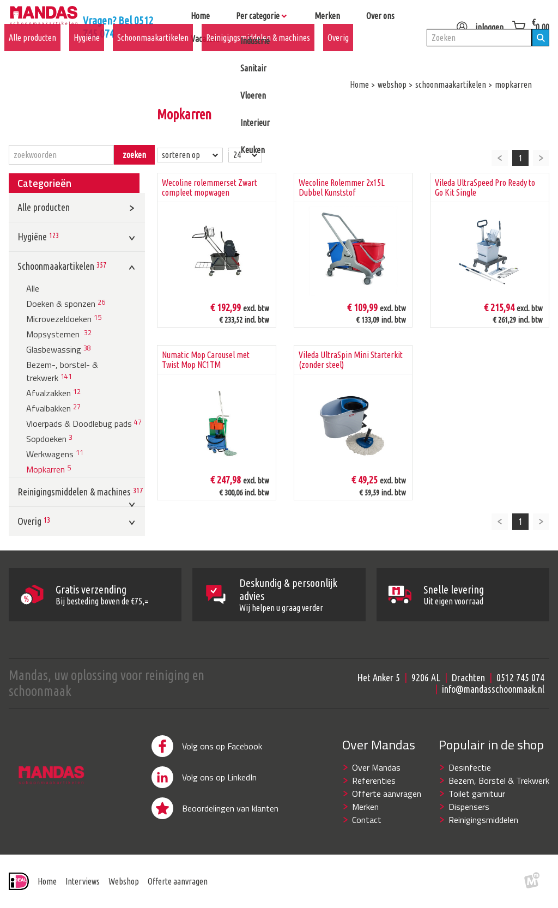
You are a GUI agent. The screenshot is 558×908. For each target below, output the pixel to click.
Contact (366, 819)
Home (47, 881)
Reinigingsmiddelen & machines (258, 55)
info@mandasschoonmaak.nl (493, 688)
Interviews (82, 881)
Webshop (123, 881)
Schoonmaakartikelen (153, 55)
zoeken (134, 155)
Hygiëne (87, 55)
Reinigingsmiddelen (483, 819)
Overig (338, 55)
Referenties (374, 780)
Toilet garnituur (476, 793)
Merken (365, 806)
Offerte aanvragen (386, 793)
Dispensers (468, 806)
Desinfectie (469, 767)
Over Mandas (376, 767)
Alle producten (32, 55)
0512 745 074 (520, 677)
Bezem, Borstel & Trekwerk (498, 780)
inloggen (477, 22)
